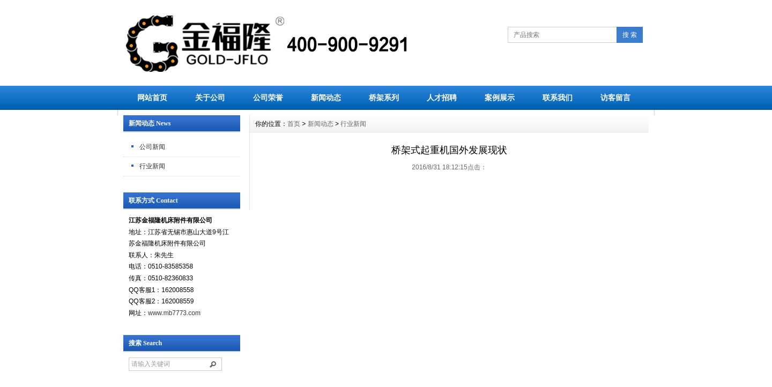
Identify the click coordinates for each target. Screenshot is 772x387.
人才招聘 (442, 97)
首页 (293, 124)
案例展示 (500, 97)
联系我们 (558, 97)
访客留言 (615, 97)
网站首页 (152, 97)
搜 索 (629, 35)
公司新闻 (152, 147)
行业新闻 (152, 166)
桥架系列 (384, 97)
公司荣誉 (268, 97)
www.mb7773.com (174, 313)
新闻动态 (326, 97)
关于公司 (210, 97)
